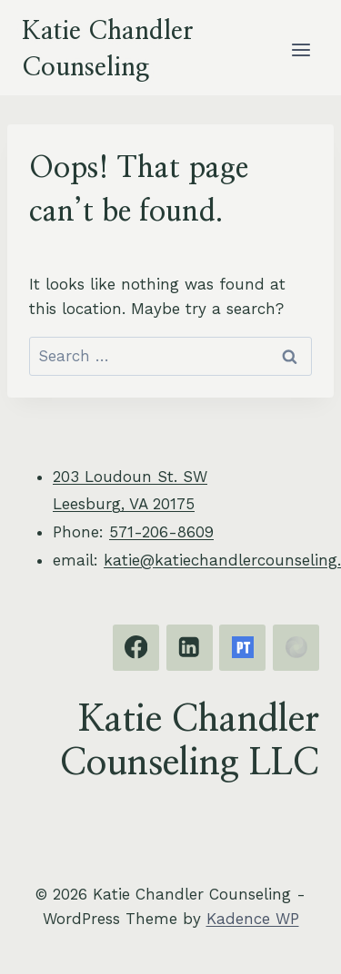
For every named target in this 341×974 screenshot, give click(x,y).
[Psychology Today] (242, 648)
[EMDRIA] (296, 648)
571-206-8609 (161, 532)
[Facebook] (136, 648)
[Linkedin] (189, 648)
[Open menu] (300, 49)
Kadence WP (252, 919)
